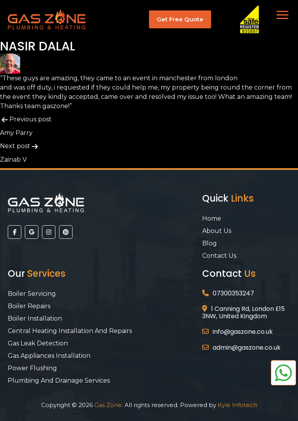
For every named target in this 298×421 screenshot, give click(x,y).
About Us (216, 231)
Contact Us (219, 255)
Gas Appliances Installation (49, 355)
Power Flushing (32, 368)
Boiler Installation (35, 318)
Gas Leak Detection (38, 343)
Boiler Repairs (29, 306)
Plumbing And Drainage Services (59, 380)
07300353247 (233, 293)
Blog (209, 243)
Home (211, 218)
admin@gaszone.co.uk (247, 347)
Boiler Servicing (32, 293)
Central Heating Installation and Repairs (70, 331)
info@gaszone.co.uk (243, 331)
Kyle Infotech (237, 405)
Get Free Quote (180, 19)
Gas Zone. (108, 405)
